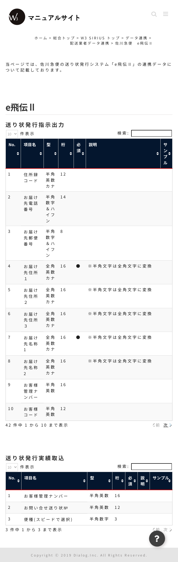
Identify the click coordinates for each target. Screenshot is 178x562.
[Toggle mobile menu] (166, 14)
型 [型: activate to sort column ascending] (49, 144)
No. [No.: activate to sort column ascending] (12, 144)
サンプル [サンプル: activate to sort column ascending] (165, 153)
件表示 (20, 133)
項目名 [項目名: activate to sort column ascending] (30, 144)
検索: (144, 133)
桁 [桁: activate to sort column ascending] (63, 144)
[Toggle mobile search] (154, 14)
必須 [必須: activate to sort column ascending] (79, 147)
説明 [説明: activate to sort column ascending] (93, 144)
